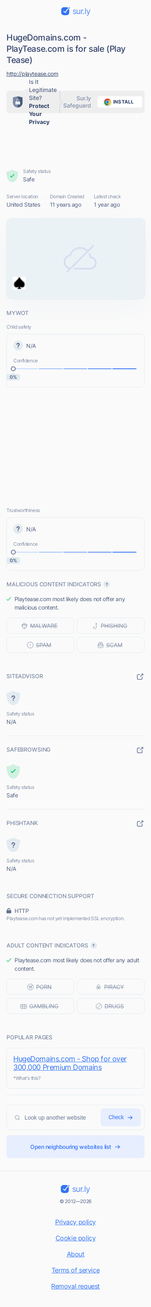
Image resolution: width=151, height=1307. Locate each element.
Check (120, 1117)
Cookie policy (76, 1238)
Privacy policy (75, 1222)
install (117, 102)
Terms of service (75, 1270)
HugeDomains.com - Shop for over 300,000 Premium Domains (70, 1063)
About (76, 1254)
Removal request (75, 1286)
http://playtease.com (32, 73)
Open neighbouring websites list (75, 1146)
